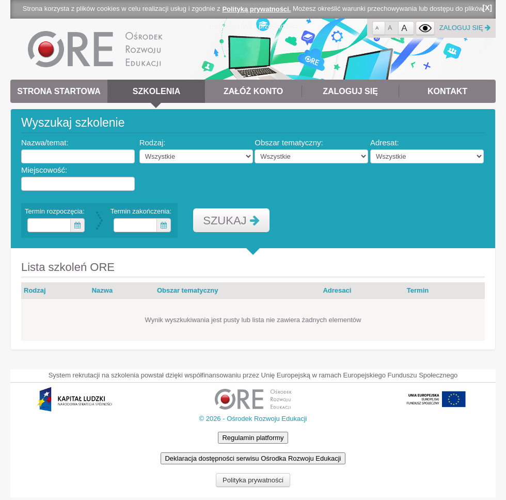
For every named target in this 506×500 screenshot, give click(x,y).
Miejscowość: (45, 169)
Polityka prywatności (253, 480)
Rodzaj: (154, 142)
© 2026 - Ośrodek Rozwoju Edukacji (253, 418)
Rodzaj (35, 290)
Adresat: (386, 142)
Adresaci (337, 290)
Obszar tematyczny (187, 290)
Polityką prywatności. (256, 9)
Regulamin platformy (252, 438)
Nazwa (102, 290)
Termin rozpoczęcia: (56, 211)
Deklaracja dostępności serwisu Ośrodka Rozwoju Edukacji (253, 458)
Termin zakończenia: (142, 211)
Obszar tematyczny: (290, 142)
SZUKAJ (231, 220)
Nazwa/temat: (46, 142)
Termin (418, 290)
